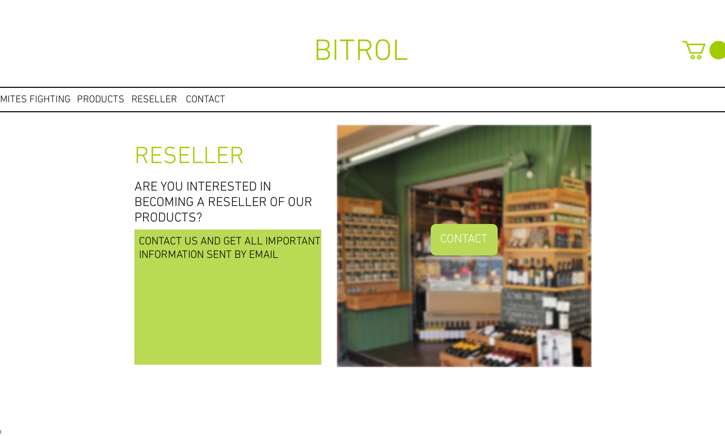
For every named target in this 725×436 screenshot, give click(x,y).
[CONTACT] (205, 100)
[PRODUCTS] (100, 100)
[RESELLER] (154, 100)
